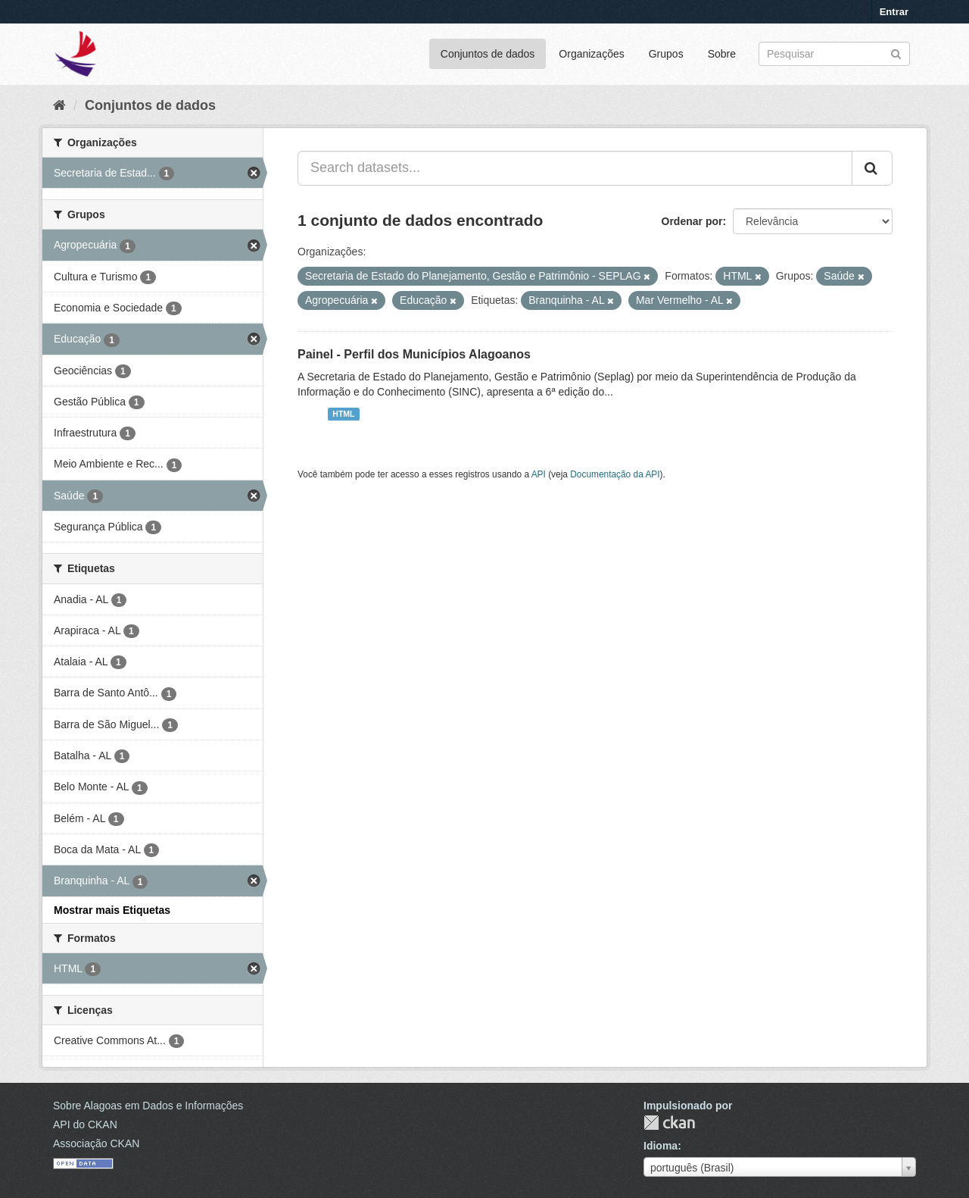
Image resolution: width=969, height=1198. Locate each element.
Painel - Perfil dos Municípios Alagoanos (414, 354)
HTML (343, 413)
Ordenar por (692, 221)
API (538, 474)
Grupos (666, 54)
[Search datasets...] (575, 168)
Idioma (660, 1146)
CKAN (669, 1123)
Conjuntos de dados (488, 54)
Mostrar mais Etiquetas (112, 910)
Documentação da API (614, 474)
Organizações (591, 54)
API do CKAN (85, 1124)
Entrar (894, 11)
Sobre (722, 54)
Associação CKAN (96, 1143)
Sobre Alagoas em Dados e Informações (148, 1105)
